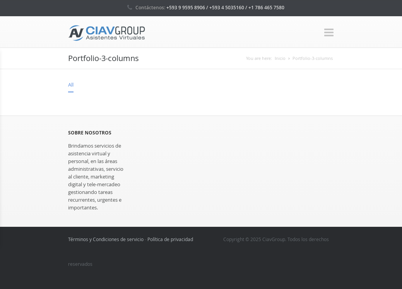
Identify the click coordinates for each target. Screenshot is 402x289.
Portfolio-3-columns (313, 58)
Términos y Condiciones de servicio (106, 239)
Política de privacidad (170, 239)
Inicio (280, 58)
